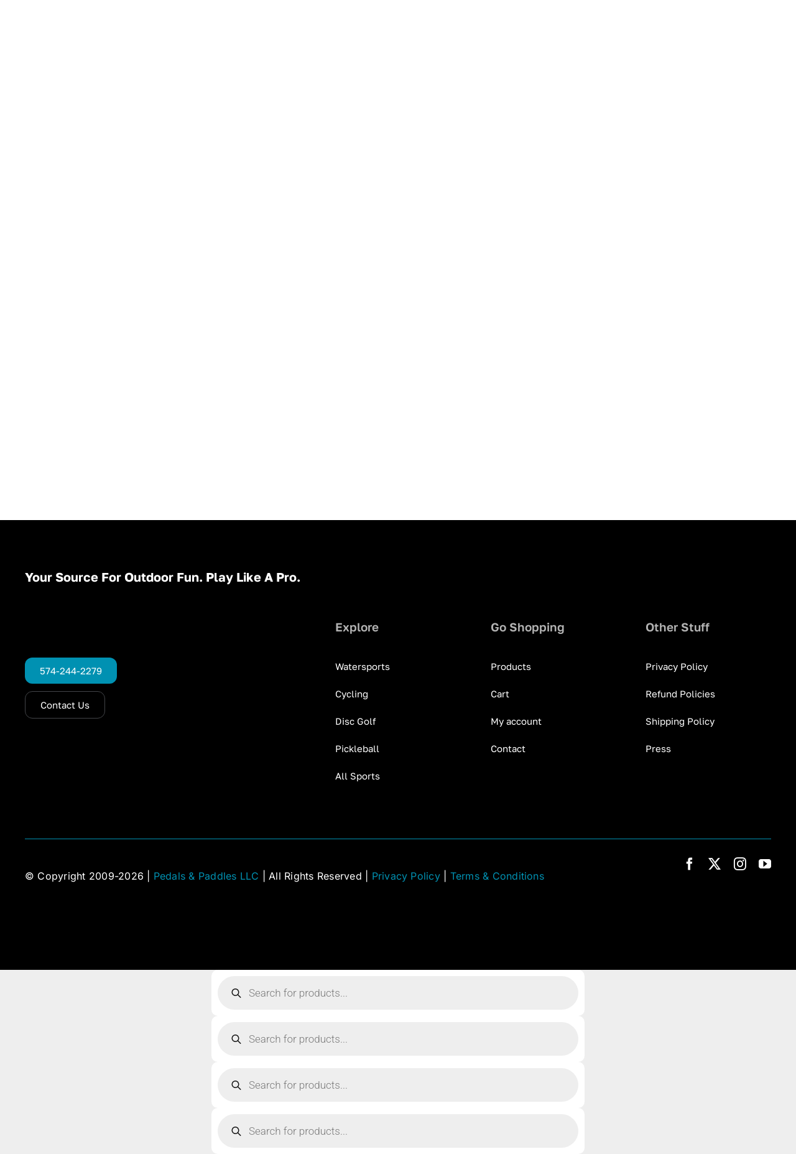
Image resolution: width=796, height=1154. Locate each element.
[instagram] (740, 864)
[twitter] (714, 864)
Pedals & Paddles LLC (206, 876)
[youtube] (765, 864)
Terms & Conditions (497, 876)
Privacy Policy (406, 876)
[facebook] (689, 864)
